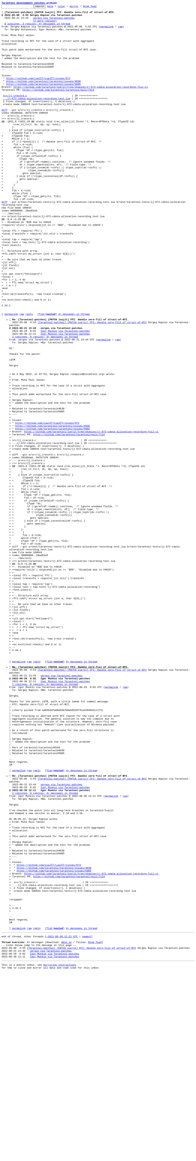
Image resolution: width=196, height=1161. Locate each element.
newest (86, 1120)
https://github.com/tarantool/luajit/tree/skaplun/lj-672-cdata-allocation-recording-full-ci (80, 103)
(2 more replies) (45, 24)
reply (29, 376)
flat (42, 376)
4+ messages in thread (74, 376)
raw (120, 31)
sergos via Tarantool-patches (54, 20)
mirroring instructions (59, 1153)
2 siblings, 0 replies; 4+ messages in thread (45, 402)
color (67, 7)
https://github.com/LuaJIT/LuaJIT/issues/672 (38, 93)
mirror (80, 7)
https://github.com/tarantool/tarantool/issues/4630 (43, 96)
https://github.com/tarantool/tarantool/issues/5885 (43, 100)
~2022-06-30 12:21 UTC (62, 1120)
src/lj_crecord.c (15, 114)
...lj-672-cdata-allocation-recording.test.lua (36, 117)
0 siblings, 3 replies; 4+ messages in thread (37, 27)
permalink (107, 31)
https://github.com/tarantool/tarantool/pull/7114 (58, 107)
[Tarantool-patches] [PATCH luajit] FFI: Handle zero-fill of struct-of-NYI (92, 385)
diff (4, 131)
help (56, 7)
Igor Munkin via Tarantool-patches (65, 396)
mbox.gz (66, 1127)
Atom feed (95, 7)
